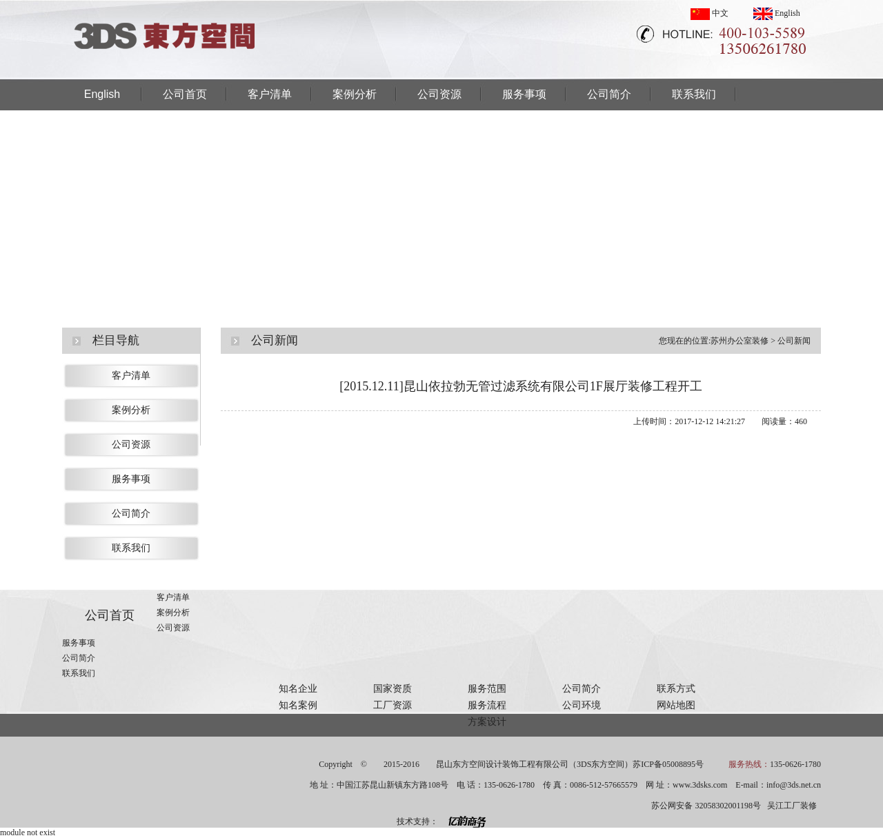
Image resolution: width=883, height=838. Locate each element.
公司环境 (581, 705)
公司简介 (609, 94)
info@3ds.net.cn (793, 785)
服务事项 (524, 94)
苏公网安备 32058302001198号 (706, 805)
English (776, 13)
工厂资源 (392, 705)
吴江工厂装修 (792, 805)
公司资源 (439, 94)
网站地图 (676, 705)
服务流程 (487, 705)
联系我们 (694, 94)
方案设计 (487, 722)
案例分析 (355, 94)
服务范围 (487, 689)
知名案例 (298, 705)
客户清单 (270, 94)
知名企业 (298, 689)
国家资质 (392, 689)
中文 (709, 13)
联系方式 (676, 689)
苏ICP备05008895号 (668, 764)
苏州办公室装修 (739, 341)
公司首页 (185, 94)
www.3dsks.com (700, 785)
